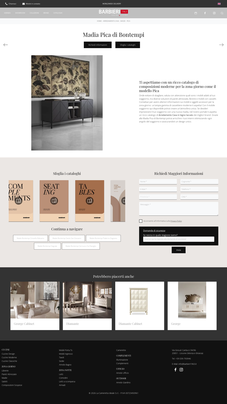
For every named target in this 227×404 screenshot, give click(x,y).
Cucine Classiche (9, 360)
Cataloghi (57, 12)
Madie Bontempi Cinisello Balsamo (30, 237)
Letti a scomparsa (67, 380)
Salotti (4, 380)
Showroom (20, 12)
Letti (61, 373)
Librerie (5, 369)
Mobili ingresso (66, 352)
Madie (122, 20)
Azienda (7, 12)
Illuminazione (122, 358)
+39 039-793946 (183, 357)
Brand (46, 12)
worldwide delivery (111, 3)
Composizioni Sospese (12, 384)
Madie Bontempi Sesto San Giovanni (67, 237)
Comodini (63, 376)
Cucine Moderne (9, 356)
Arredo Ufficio (122, 372)
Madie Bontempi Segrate (47, 245)
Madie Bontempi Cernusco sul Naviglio (81, 245)
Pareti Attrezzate (9, 373)
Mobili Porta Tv (65, 349)
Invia (178, 249)
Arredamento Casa (111, 20)
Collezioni (34, 12)
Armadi (62, 384)
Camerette (121, 349)
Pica (128, 20)
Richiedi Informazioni (97, 43)
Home (99, 20)
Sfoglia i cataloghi (127, 43)
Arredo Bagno (65, 363)
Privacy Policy (176, 220)
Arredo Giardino (123, 381)
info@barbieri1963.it (188, 363)
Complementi (122, 362)
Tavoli (61, 356)
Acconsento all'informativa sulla (162, 220)
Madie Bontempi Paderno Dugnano (103, 237)
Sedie (61, 360)
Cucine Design (8, 352)
